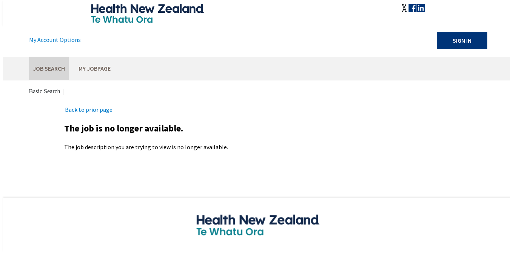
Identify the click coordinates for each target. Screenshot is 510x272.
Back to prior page (88, 109)
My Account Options (55, 39)
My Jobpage (95, 68)
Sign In (462, 40)
